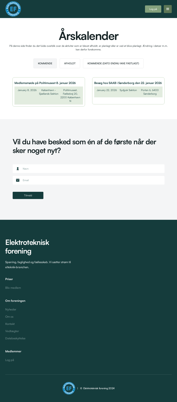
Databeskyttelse (15, 338)
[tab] (45, 63)
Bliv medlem (13, 287)
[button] (168, 9)
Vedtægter (12, 331)
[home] (27, 9)
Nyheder (10, 309)
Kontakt (10, 324)
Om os (9, 316)
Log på (153, 8)
